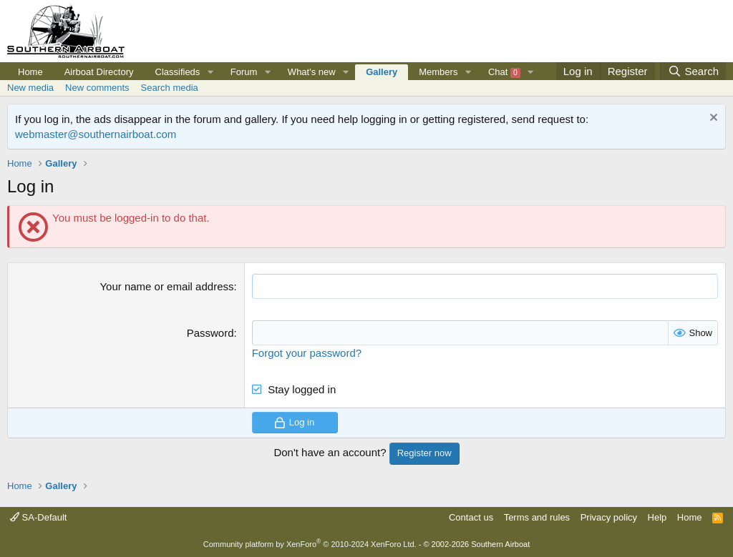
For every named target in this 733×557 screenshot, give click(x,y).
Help (657, 517)
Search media (169, 87)
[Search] (693, 71)
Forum (244, 71)
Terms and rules (537, 517)
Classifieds (177, 71)
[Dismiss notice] (712, 119)
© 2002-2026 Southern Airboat (476, 544)
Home (30, 71)
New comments (97, 87)
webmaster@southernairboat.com (95, 134)
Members (438, 71)
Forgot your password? (306, 353)
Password (210, 333)
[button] (210, 72)
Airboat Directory (99, 71)
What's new (312, 71)
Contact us (471, 517)
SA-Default (38, 517)
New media (30, 87)
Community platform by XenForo (310, 544)
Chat (504, 72)
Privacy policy (609, 517)
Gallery (381, 71)
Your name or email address (166, 286)
